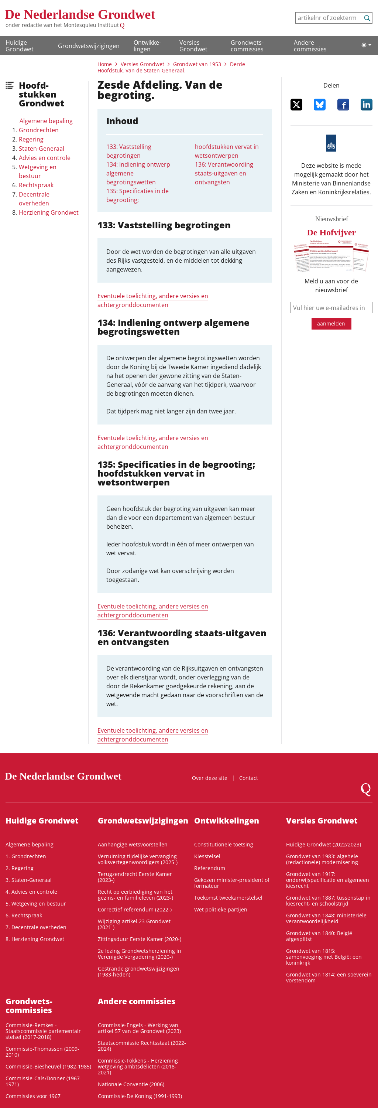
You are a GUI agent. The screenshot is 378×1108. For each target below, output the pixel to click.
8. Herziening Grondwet (35, 938)
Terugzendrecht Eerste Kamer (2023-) (135, 876)
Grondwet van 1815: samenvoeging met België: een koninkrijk (324, 956)
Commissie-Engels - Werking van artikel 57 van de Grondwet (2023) (139, 1028)
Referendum (209, 868)
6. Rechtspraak (24, 915)
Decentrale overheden (34, 198)
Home (104, 64)
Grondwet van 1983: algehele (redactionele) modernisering (322, 859)
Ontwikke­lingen (147, 45)
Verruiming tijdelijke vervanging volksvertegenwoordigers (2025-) (138, 859)
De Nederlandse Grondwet (80, 14)
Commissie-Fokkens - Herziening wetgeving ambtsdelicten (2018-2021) (138, 1066)
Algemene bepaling (46, 121)
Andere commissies (310, 45)
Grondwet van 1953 (197, 64)
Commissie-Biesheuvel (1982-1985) (48, 1066)
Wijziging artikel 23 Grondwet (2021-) (134, 924)
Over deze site (209, 777)
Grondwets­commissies (247, 45)
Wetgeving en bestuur (37, 171)
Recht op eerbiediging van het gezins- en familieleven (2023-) (135, 894)
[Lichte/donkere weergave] (366, 45)
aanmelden (331, 323)
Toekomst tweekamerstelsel (228, 897)
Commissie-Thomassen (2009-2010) (42, 1051)
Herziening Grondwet (49, 212)
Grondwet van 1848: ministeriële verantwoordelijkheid (326, 918)
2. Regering (20, 868)
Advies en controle (45, 158)
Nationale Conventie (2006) (131, 1084)
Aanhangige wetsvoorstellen (133, 844)
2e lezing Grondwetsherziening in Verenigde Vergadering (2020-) (139, 953)
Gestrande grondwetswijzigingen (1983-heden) (138, 971)
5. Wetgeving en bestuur (36, 903)
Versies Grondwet (193, 45)
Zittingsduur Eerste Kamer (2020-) (139, 938)
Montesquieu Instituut (91, 24)
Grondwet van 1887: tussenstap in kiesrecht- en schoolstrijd (328, 900)
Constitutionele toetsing (223, 844)
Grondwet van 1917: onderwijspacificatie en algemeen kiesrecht (327, 879)
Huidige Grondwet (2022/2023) (323, 844)
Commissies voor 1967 (33, 1096)
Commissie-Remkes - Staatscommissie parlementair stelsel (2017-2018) (43, 1031)
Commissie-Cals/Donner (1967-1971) (44, 1081)
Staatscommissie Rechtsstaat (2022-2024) (142, 1045)
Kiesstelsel (207, 856)
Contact (248, 777)
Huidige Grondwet (20, 45)
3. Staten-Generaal (29, 879)
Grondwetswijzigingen (89, 46)
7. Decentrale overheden (36, 927)
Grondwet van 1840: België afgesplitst (319, 936)
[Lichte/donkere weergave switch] (366, 45)
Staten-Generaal (41, 148)
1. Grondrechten (26, 856)
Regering (31, 139)
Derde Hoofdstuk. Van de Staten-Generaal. (171, 67)
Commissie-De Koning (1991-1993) (140, 1096)
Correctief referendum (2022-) (135, 909)
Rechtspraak (36, 185)
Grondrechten (39, 130)
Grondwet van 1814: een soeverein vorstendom (329, 977)
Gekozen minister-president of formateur (231, 882)
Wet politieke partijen (220, 909)
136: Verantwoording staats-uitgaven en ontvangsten (224, 173)
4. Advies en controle (31, 891)
